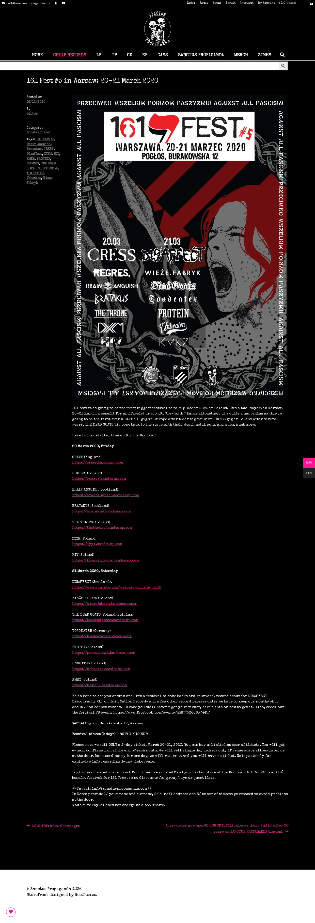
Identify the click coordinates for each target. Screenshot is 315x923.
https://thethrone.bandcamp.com (102, 528)
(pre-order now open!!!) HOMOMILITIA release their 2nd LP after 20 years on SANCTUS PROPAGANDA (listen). (227, 828)
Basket (231, 3)
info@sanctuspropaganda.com (25, 3)
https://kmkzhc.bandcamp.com (99, 685)
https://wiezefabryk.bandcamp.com (104, 604)
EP (144, 55)
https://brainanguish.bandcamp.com (105, 495)
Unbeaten (34, 178)
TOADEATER (35, 173)
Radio (204, 3)
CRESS (49, 149)
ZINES (264, 55)
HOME (37, 55)
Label (191, 3)
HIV (56, 154)
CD (129, 55)
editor (32, 114)
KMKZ (31, 159)
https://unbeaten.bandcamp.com (101, 669)
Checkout (246, 3)
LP (98, 55)
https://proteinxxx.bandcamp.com (103, 653)
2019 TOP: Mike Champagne (56, 826)
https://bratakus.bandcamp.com (101, 511)
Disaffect (34, 154)
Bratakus (34, 149)
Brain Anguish (39, 144)
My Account (266, 3)
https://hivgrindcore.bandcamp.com (105, 560)
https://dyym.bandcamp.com (97, 544)
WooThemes (85, 895)
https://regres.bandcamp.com (99, 479)
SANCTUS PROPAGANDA (201, 55)
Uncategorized (38, 132)
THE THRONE (48, 168)
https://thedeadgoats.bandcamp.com (105, 620)
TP (114, 55)
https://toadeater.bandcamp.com (102, 636)
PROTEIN (43, 159)
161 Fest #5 (45, 139)
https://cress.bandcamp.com (97, 462)
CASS (163, 55)
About (217, 3)
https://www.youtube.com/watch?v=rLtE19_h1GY (116, 587)
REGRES (33, 163)
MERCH (241, 55)
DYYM (48, 154)
